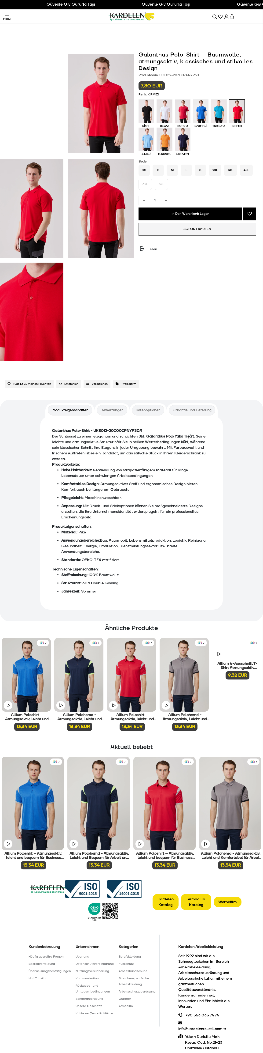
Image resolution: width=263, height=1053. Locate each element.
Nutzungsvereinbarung (92, 971)
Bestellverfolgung (42, 964)
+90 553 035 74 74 (198, 1015)
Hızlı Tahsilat (38, 978)
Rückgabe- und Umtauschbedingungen (93, 988)
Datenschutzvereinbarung (95, 964)
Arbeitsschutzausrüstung (137, 991)
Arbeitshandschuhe (133, 971)
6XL (145, 184)
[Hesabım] (227, 16)
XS (144, 170)
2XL (215, 170)
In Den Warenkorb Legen (190, 214)
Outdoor (125, 999)
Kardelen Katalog (165, 902)
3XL (230, 170)
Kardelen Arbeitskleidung (200, 946)
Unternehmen (87, 946)
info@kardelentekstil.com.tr (202, 1026)
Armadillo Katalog (196, 902)
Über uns (82, 957)
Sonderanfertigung (89, 999)
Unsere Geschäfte (89, 1006)
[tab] (70, 410)
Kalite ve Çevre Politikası (94, 1013)
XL (200, 170)
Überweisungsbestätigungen (50, 971)
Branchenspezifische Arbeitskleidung (134, 981)
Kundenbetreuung (44, 946)
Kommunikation (87, 978)
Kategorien (128, 946)
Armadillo (126, 1006)
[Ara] (215, 16)
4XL (246, 170)
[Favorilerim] (221, 16)
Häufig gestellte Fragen (46, 957)
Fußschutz (126, 964)
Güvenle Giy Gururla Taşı (79, 4)
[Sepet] (232, 16)
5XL (161, 184)
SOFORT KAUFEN (197, 229)
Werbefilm (227, 902)
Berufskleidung (130, 957)
